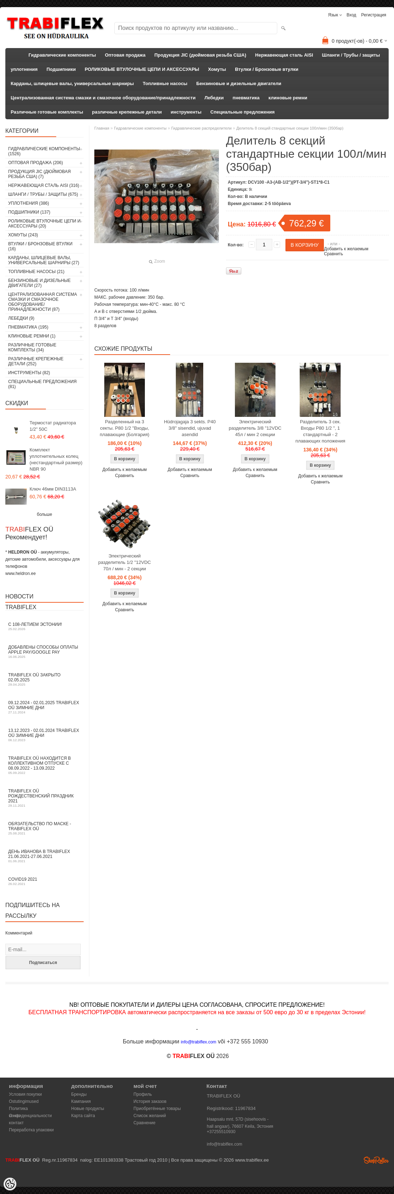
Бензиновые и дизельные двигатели (238, 83)
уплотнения (24, 69)
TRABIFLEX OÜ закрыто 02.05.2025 (44, 679)
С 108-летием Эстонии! (44, 626)
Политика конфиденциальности (30, 1109)
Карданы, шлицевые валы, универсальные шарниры (72, 83)
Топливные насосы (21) (36, 271)
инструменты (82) (29, 372)
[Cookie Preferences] (10, 1184)
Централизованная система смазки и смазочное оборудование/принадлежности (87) (42, 302)
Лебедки (214, 97)
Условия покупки (25, 1094)
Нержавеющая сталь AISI (284, 55)
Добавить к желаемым (346, 248)
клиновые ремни (287, 97)
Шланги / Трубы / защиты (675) (43, 194)
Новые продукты (87, 1108)
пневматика (246, 97)
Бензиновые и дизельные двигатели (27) (39, 283)
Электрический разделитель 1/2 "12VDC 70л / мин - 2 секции (124, 562)
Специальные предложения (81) (42, 384)
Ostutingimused (23, 1101)
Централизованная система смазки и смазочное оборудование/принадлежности (103, 97)
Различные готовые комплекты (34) (32, 347)
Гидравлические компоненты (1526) (44, 151)
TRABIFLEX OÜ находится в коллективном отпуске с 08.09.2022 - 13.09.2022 (44, 765)
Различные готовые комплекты (47, 112)
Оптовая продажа (125, 55)
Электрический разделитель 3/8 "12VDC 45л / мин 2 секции (255, 428)
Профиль (142, 1094)
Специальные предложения (242, 112)
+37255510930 (221, 1131)
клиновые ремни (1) (32, 336)
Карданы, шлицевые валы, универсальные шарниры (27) (43, 260)
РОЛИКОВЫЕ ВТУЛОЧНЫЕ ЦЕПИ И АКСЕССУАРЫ (142, 69)
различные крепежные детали (127, 112)
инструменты (186, 112)
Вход (351, 14)
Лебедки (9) (21, 318)
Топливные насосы (165, 83)
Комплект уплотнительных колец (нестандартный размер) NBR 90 (56, 459)
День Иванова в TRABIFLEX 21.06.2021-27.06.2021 (44, 856)
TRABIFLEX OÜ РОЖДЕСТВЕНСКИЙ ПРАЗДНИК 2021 (44, 798)
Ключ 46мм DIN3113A (53, 489)
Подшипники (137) (29, 212)
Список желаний (149, 1115)
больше (44, 514)
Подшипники (61, 69)
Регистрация (373, 14)
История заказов (150, 1101)
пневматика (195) (28, 327)
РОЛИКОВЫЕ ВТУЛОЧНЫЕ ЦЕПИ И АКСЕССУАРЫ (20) (44, 224)
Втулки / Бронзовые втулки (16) (40, 246)
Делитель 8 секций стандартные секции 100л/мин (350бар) (289, 128)
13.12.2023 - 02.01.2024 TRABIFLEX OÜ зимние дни (44, 735)
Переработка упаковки (31, 1129)
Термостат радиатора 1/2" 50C (53, 426)
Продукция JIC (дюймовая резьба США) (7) (39, 174)
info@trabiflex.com (224, 1144)
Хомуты (217, 69)
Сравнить (333, 253)
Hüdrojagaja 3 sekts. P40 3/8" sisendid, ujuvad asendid (190, 428)
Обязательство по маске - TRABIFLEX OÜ (44, 828)
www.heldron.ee (20, 573)
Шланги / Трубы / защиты (351, 55)
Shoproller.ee (376, 1160)
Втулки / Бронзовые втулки (266, 69)
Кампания (81, 1101)
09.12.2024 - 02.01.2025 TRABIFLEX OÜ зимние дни (44, 707)
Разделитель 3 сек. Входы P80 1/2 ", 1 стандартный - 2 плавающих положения (320, 431)
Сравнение (144, 1122)
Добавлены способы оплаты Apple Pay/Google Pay (44, 652)
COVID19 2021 (44, 881)
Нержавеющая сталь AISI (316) (43, 185)
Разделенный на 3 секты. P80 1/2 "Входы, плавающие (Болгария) (124, 428)
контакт (16, 1122)
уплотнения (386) (28, 203)
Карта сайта (83, 1115)
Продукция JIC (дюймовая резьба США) (200, 55)
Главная (101, 128)
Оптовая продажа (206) (35, 162)
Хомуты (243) (23, 234)
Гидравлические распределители (201, 128)
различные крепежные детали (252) (35, 361)
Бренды (78, 1094)
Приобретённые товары (157, 1108)
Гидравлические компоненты (62, 55)
